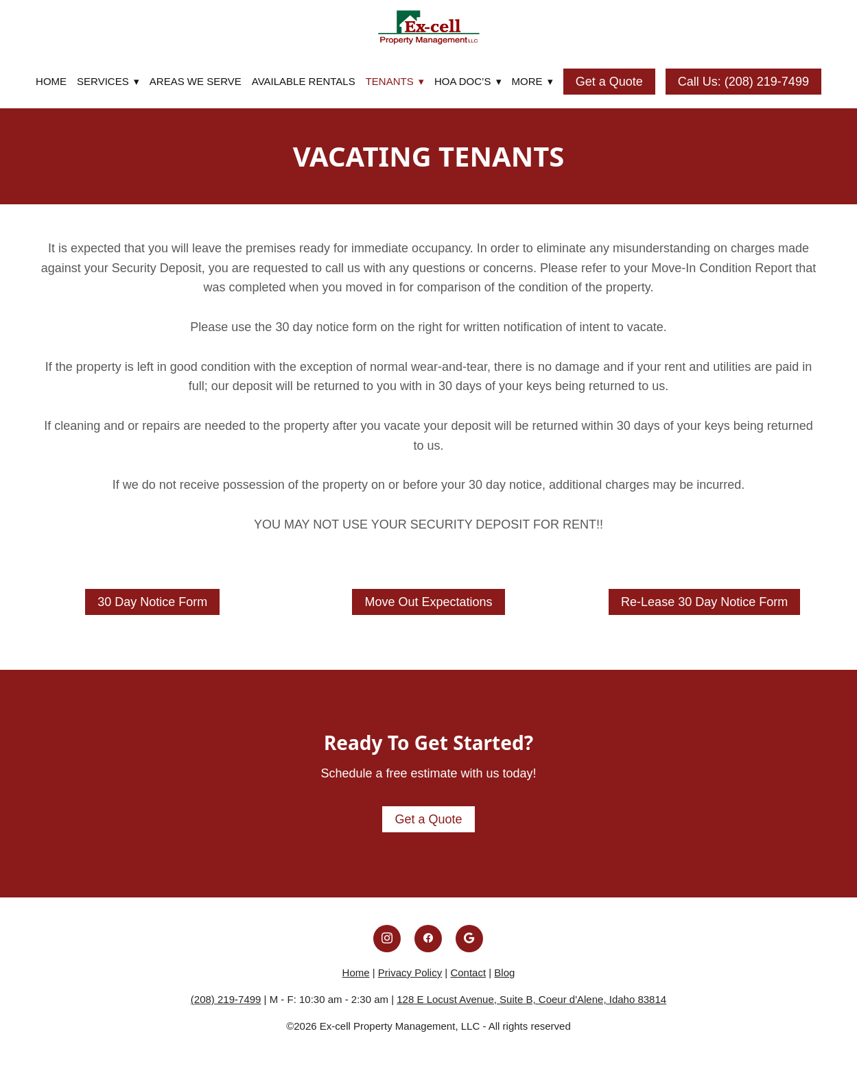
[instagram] (387, 938)
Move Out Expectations (428, 602)
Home (51, 81)
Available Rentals (303, 81)
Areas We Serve (196, 81)
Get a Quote (609, 81)
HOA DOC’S (468, 81)
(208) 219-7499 (226, 999)
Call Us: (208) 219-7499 (743, 81)
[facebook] (428, 938)
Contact (468, 972)
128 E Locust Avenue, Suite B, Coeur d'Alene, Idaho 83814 (531, 999)
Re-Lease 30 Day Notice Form (704, 602)
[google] (469, 938)
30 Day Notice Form (152, 602)
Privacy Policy (410, 972)
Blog (504, 972)
